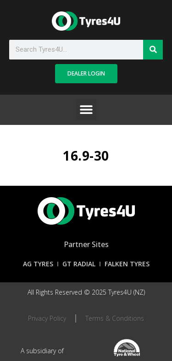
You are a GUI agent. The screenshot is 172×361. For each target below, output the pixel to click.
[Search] (153, 49)
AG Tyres (38, 263)
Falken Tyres (127, 263)
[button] (86, 109)
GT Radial (78, 263)
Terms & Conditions (114, 318)
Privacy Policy (47, 318)
